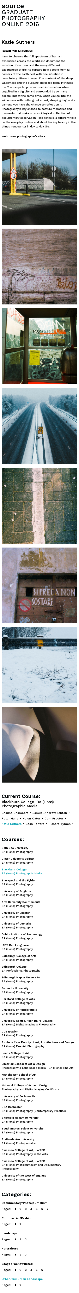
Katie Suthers (12, 823)
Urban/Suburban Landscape (22, 1279)
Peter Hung (10, 818)
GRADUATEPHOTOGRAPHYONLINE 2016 (23, 18)
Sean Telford (35, 823)
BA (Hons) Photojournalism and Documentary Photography (31, 1165)
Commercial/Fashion (17, 1218)
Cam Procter (54, 818)
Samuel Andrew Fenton (49, 812)
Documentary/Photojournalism (25, 1203)
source (13, 6)
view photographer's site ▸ (27, 136)
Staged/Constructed (17, 1263)
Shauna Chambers (15, 812)
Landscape (10, 1233)
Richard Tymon (60, 823)
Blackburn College (28, 804)
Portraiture (10, 1248)
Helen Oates (32, 818)
